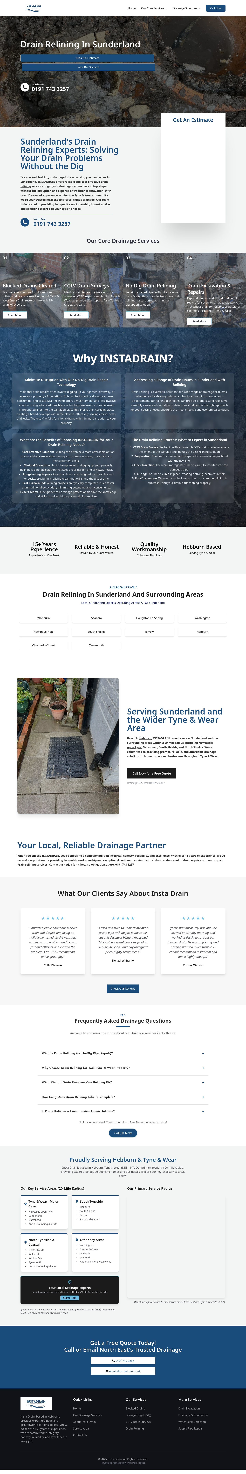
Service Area (81, 1424)
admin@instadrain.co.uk (123, 1366)
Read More (16, 308)
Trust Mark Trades (135, 1458)
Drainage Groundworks (193, 1411)
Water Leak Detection (192, 1418)
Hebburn (145, 732)
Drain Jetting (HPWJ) (138, 1411)
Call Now (215, 8)
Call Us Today (69, 1292)
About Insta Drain (84, 1418)
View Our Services (79, 58)
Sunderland (28, 174)
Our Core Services (154, 8)
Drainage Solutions (187, 8)
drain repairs (41, 386)
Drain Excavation (189, 1404)
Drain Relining (135, 1424)
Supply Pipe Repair (190, 1424)
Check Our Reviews (123, 983)
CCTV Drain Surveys (138, 1418)
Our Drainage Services (87, 1411)
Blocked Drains (135, 1404)
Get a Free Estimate (39, 58)
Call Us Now (123, 1127)
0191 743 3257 (156, 777)
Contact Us (80, 1431)
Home (132, 8)
